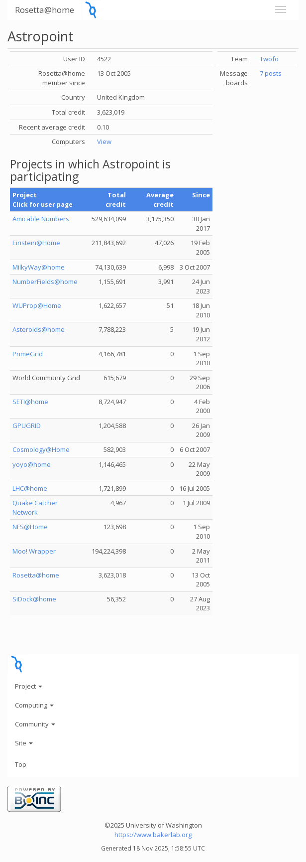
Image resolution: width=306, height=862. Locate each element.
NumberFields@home (45, 281)
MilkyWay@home (38, 267)
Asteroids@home (38, 329)
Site (24, 742)
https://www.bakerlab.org (153, 834)
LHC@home (29, 488)
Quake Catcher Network (35, 507)
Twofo (269, 58)
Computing (34, 705)
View (104, 141)
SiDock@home (34, 598)
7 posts (271, 73)
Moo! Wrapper (34, 551)
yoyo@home (31, 464)
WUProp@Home (36, 305)
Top (20, 764)
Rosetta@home (44, 9)
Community (35, 723)
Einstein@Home (36, 242)
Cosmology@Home (41, 449)
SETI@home (30, 401)
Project (28, 686)
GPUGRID (26, 425)
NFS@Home (30, 526)
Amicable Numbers (40, 218)
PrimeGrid (27, 353)
